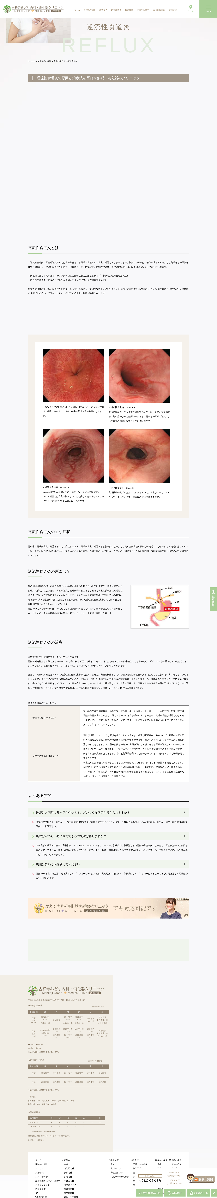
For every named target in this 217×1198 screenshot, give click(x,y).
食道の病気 (176, 1143)
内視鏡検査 (116, 10)
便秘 (159, 1160)
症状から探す (143, 10)
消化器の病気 (159, 10)
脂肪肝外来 (138, 1147)
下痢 (159, 1156)
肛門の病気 (176, 1156)
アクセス (39, 1147)
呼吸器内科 (69, 1160)
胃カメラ (115, 1143)
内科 (66, 1143)
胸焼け (160, 1151)
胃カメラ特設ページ (142, 1151)
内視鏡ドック (70, 1164)
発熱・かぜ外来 (140, 1143)
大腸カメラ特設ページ (143, 1156)
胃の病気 (175, 1147)
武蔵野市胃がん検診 (120, 1156)
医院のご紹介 (90, 10)
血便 (159, 1164)
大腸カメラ (116, 1147)
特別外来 (129, 10)
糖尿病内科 (69, 1168)
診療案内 (103, 10)
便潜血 (160, 1168)
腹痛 (159, 1147)
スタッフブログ (42, 1164)
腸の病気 (175, 1151)
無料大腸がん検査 (141, 1164)
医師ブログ (40, 1168)
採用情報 (173, 10)
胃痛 (159, 1143)
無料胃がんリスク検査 (143, 1160)
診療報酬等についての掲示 (47, 1160)
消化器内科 (69, 1147)
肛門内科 (68, 1156)
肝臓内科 (68, 1151)
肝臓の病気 (176, 1160)
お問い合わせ (41, 1156)
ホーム (77, 10)
